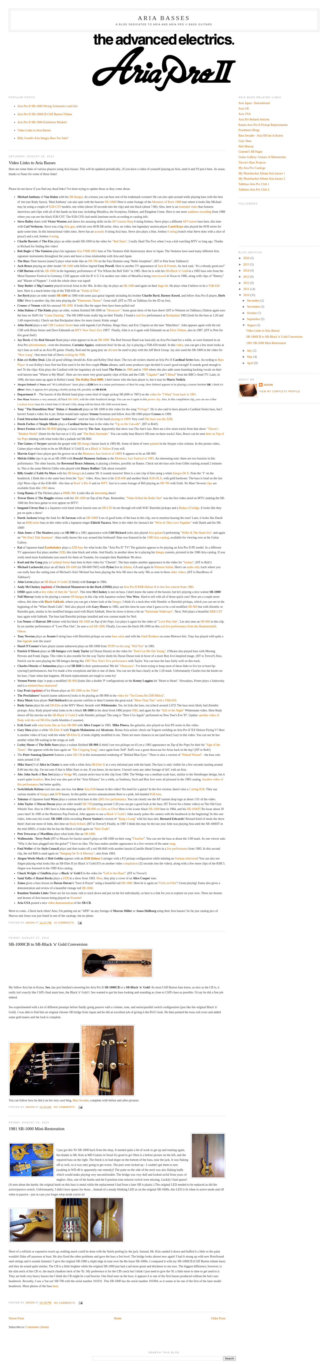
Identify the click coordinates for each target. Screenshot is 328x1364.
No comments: (65, 1107)
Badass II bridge (189, 508)
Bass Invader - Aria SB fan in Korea (260, 135)
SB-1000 (110, 202)
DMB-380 (69, 493)
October (252, 313)
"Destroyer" (113, 310)
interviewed (158, 276)
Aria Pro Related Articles (253, 119)
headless (38, 779)
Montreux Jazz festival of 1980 (102, 453)
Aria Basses (164, 18)
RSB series (33, 522)
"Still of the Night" (172, 710)
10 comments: (65, 922)
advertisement (37, 345)
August (251, 325)
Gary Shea (244, 141)
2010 (246, 295)
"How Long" (25, 354)
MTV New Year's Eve (89, 330)
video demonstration (60, 903)
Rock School (77, 823)
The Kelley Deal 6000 (89, 379)
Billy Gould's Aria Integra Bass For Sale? (43, 138)
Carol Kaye (175, 226)
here (55, 1286)
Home (118, 1318)
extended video (188, 206)
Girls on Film (167, 883)
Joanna (188, 562)
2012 (246, 283)
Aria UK (243, 108)
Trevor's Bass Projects (252, 162)
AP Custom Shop (122, 221)
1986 (129, 369)
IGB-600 (120, 478)
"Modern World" (27, 434)
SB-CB (77, 754)
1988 (145, 369)
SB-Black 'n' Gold (177, 271)
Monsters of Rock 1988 (166, 202)
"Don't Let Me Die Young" (149, 651)
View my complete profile (279, 391)
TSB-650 (214, 285)
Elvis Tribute (178, 330)
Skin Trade (102, 829)
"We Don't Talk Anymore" (37, 537)
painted (154, 443)
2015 (246, 264)
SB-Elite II (56, 730)
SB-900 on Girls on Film (102, 809)
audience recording (199, 211)
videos (182, 572)
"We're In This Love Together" (173, 522)
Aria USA (244, 114)
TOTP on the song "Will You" (125, 646)
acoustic (99, 231)
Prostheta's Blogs (248, 130)
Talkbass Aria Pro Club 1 (253, 184)
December (253, 300)
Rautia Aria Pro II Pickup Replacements (263, 125)
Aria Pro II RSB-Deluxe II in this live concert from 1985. (159, 587)
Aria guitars (155, 532)
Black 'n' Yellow (101, 448)
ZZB (62, 552)
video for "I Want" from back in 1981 (173, 394)
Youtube (75, 898)
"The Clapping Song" (84, 749)
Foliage (142, 409)
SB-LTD (107, 508)
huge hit (163, 285)
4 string (54, 236)
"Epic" (81, 478)
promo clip (153, 399)
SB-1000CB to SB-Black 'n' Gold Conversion (48, 944)
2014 (246, 270)
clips (209, 483)
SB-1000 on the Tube (84, 690)
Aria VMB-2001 (87, 251)
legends (27, 641)
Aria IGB (90, 789)
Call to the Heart (114, 873)
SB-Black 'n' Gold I (56, 582)
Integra (160, 552)
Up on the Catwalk (127, 424)
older (174, 572)
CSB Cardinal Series (60, 325)
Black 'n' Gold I (116, 814)
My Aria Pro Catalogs (251, 168)
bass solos (118, 636)
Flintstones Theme (89, 300)
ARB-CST (215, 611)
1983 (44, 488)
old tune (113, 350)
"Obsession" (126, 666)
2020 (246, 258)
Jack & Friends (167, 266)
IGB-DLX (155, 478)
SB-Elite (55, 705)
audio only (193, 567)
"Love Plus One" (167, 621)
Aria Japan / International (254, 103)
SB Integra (77, 596)
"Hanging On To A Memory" (77, 853)
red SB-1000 (97, 626)
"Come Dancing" (54, 315)
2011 (246, 289)
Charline (138, 838)
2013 (246, 276)
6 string (172, 231)
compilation (130, 863)
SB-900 (192, 606)
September (254, 319)
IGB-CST (55, 206)
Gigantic (152, 374)
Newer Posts (16, 1318)
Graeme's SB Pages (250, 151)
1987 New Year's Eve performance (106, 661)
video (179, 345)
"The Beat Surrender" (95, 434)
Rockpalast (173, 315)
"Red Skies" (119, 241)
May (250, 356)
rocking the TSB (75, 354)
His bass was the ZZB (158, 419)
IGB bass (155, 794)
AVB (58, 794)
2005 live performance (112, 799)
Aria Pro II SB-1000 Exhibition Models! (42, 122)
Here (99, 878)
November (254, 306)
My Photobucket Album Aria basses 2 (261, 178)
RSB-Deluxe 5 (93, 858)
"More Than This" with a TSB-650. (155, 700)
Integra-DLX (181, 473)
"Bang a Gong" (126, 818)
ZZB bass (78, 547)
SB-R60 (52, 428)
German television (186, 858)
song (172, 843)
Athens (127, 567)
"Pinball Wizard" (191, 754)
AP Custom (190, 221)
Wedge (68, 774)
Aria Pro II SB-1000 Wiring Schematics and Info (47, 106)
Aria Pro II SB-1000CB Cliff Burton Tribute (44, 114)
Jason (268, 384)
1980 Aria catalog (158, 537)
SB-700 (92, 261)
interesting (101, 493)
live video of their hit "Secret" (60, 592)
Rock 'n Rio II (82, 483)
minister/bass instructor (42, 685)
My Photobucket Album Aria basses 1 (261, 173)
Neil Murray (246, 146)
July (250, 350)
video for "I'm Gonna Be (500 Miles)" (140, 695)
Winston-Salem (163, 567)
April (250, 363)
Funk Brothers (150, 636)
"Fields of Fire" (90, 290)
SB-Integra (76, 197)
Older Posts (218, 1318)
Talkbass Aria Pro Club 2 (253, 189)
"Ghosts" (212, 428)
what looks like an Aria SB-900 (57, 725)
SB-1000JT (194, 809)
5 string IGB (196, 789)
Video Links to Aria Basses (34, 130)
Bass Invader (81, 1100)
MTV (104, 483)
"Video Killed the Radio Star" (144, 498)
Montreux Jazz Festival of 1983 (134, 458)
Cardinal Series (26, 404)
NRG (135, 710)
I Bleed (170, 374)
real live (141, 315)
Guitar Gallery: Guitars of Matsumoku (262, 157)
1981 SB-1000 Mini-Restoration (37, 1128)
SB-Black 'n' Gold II (65, 715)
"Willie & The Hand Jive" (197, 532)
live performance (177, 848)
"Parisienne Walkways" (158, 611)
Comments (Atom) (37, 1327)
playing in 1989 (120, 419)
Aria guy (69, 226)
